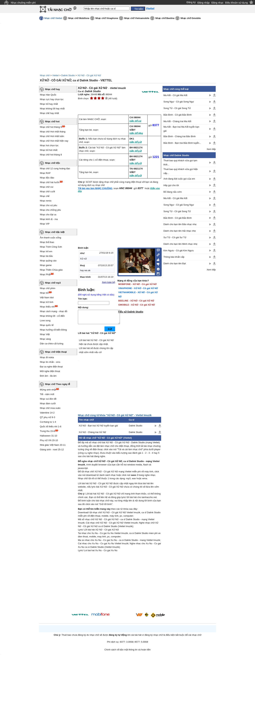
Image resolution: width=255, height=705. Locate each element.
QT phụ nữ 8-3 (47, 417)
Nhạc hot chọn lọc (49, 145)
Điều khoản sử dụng (236, 2)
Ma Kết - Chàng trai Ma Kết (177, 121)
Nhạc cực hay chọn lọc (52, 99)
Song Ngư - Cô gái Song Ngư (178, 101)
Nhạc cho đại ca (48, 214)
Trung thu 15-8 (47, 431)
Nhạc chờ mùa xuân (50, 408)
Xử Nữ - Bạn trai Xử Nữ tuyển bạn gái (98, 428)
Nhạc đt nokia (47, 357)
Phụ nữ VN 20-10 (49, 440)
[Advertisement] (119, 585)
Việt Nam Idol (47, 297)
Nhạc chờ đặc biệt (55, 232)
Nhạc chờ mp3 (53, 282)
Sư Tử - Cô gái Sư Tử (174, 237)
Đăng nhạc (217, 2)
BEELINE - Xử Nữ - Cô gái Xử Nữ (136, 300)
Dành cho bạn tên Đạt (174, 263)
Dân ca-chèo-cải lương (51, 343)
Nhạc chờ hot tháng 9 (51, 127)
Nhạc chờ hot (52, 121)
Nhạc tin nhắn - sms (50, 362)
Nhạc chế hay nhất (49, 113)
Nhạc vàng (45, 339)
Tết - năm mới (47, 394)
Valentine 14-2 (47, 412)
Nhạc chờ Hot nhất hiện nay (54, 140)
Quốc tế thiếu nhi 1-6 (50, 426)
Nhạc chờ (45, 75)
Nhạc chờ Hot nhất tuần (52, 136)
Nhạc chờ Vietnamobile (136, 18)
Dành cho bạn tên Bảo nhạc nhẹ (179, 224)
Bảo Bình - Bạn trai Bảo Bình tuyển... (182, 143)
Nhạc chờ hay (52, 89)
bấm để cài (135, 121)
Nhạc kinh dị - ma (49, 219)
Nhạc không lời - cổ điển (52, 316)
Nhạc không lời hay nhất (52, 108)
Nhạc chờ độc (52, 163)
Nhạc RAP (45, 173)
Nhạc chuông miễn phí (23, 2)
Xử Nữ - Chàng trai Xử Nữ (92, 434)
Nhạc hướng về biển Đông (53, 329)
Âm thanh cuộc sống (50, 237)
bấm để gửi (135, 142)
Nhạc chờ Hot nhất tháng (52, 131)
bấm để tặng (136, 133)
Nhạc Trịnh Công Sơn (51, 246)
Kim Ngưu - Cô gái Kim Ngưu (178, 250)
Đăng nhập (203, 2)
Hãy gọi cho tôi (171, 185)
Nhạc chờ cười (47, 191)
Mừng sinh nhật (48, 389)
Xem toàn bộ (108, 282)
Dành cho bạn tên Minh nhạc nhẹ (180, 244)
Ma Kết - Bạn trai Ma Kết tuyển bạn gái (181, 128)
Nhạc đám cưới (48, 403)
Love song (45, 320)
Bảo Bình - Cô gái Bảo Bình (177, 114)
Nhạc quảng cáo (48, 260)
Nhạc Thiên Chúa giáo (51, 269)
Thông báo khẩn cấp (173, 257)
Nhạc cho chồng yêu (50, 210)
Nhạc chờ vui (46, 187)
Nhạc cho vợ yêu (48, 205)
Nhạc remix (46, 200)
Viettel (55, 75)
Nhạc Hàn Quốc (48, 94)
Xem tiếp (211, 149)
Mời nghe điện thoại (50, 371)
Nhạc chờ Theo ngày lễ (57, 384)
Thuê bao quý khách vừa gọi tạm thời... (180, 162)
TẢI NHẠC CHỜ (59, 10)
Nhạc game (46, 265)
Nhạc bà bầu (46, 256)
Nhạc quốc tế (46, 325)
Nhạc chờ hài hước (50, 182)
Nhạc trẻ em (46, 251)
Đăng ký (191, 2)
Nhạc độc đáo (47, 177)
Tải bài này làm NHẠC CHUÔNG (95, 188)
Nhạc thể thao (47, 242)
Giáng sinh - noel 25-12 (52, 449)
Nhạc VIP (45, 223)
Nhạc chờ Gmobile (190, 18)
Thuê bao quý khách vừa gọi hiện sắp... (180, 171)
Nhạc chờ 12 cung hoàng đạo (55, 168)
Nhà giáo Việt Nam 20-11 (53, 445)
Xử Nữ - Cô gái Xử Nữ (89, 75)
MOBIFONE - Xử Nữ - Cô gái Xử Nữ (137, 284)
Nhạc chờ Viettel (53, 18)
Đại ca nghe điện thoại (51, 366)
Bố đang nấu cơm (172, 192)
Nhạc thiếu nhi (47, 306)
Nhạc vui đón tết (48, 399)
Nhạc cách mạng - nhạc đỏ (53, 311)
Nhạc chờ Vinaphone (106, 18)
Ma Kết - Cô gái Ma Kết (175, 95)
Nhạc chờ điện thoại (56, 352)
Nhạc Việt (45, 334)
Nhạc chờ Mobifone (78, 18)
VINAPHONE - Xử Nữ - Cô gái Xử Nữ (138, 288)
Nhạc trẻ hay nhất (49, 104)
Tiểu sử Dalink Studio (130, 311)
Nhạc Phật (45, 274)
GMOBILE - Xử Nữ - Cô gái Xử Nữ (136, 304)
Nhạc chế (44, 196)
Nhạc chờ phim (47, 288)
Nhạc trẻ (44, 293)
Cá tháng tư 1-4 (48, 422)
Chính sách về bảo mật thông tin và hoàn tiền (127, 652)
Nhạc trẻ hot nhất (48, 150)
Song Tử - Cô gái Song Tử (177, 108)
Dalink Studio (68, 75)
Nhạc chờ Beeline (164, 18)
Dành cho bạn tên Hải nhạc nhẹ (179, 231)
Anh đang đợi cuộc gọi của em (179, 178)
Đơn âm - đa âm (48, 375)
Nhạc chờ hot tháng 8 (51, 154)
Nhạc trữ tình (46, 302)
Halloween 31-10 (48, 435)
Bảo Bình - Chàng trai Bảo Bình (179, 136)
